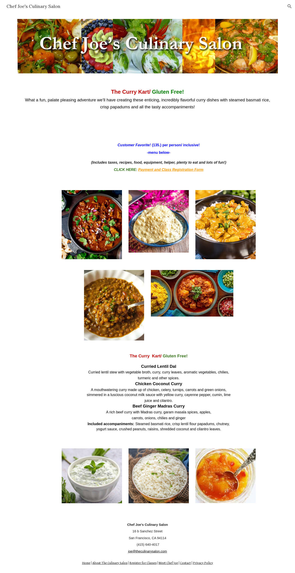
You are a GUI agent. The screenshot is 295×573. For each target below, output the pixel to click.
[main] (147, 99)
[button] (289, 6)
